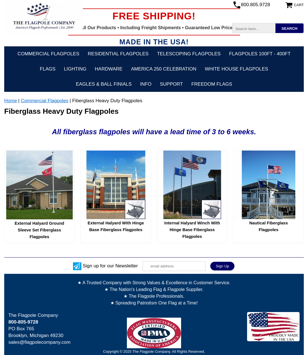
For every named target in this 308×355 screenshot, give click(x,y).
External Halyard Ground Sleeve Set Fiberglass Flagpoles (39, 230)
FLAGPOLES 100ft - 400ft (260, 53)
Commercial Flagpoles (48, 53)
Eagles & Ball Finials (104, 84)
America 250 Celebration (163, 69)
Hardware (109, 69)
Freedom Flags (211, 84)
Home (10, 100)
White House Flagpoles (236, 69)
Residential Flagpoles (118, 53)
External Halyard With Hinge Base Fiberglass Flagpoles (116, 226)
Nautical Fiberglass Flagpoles (268, 226)
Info (146, 84)
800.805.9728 (255, 4)
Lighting (75, 69)
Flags (48, 69)
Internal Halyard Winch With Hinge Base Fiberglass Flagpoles (192, 229)
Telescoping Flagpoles (189, 53)
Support (171, 84)
